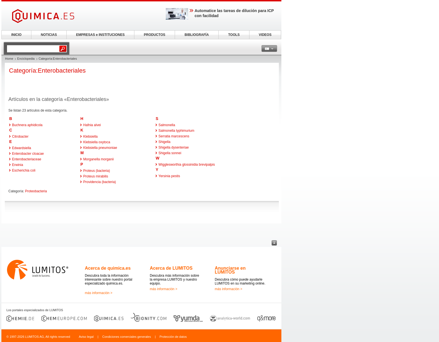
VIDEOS (265, 35)
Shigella (164, 142)
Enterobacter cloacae (28, 154)
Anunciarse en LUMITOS (230, 270)
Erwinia (17, 165)
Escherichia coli (23, 170)
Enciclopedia (25, 58)
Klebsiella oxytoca (96, 142)
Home (9, 58)
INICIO (16, 35)
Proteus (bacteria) (96, 171)
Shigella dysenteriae (173, 147)
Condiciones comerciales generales (126, 336)
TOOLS (234, 35)
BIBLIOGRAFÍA (197, 35)
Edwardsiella (21, 148)
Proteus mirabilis (95, 176)
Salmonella (166, 125)
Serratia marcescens (173, 136)
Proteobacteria (36, 191)
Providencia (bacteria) (99, 182)
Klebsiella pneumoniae (100, 148)
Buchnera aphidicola (27, 125)
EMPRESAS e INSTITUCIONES (100, 35)
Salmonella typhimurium (176, 131)
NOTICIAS (49, 35)
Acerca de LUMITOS (171, 268)
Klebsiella (90, 136)
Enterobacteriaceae (26, 159)
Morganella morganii (98, 159)
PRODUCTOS (154, 35)
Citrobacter (20, 136)
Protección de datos (173, 336)
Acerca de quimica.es (108, 268)
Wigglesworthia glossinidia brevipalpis (186, 165)
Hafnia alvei (92, 125)
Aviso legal (86, 336)
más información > (98, 293)
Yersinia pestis (169, 176)
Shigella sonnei (169, 153)
